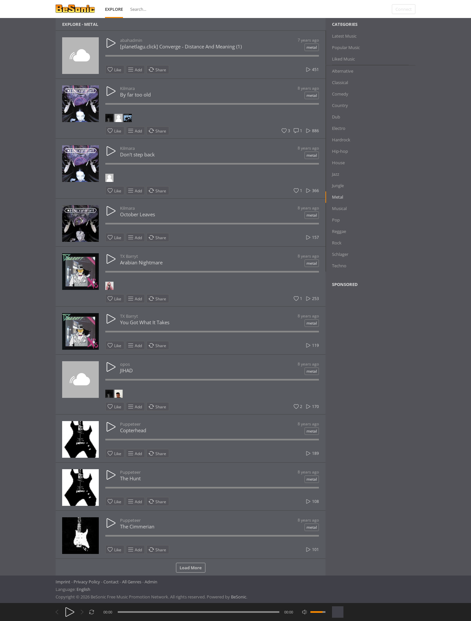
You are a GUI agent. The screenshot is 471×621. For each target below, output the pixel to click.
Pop (336, 220)
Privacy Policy (87, 582)
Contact (111, 582)
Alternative (342, 71)
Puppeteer (130, 424)
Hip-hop (340, 151)
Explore (114, 9)
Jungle (338, 185)
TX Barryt (129, 256)
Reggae (339, 231)
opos (125, 364)
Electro (338, 128)
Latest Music (344, 36)
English (83, 589)
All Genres (131, 582)
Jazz (335, 174)
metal (311, 47)
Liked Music (343, 59)
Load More (191, 568)
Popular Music (346, 47)
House (338, 163)
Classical (340, 82)
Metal (337, 197)
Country (340, 105)
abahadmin (131, 40)
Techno (339, 266)
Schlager (340, 254)
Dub (336, 117)
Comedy (340, 94)
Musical (339, 208)
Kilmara (127, 88)
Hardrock (341, 140)
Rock (336, 243)
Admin (151, 582)
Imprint (63, 582)
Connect (403, 9)
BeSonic (238, 597)
